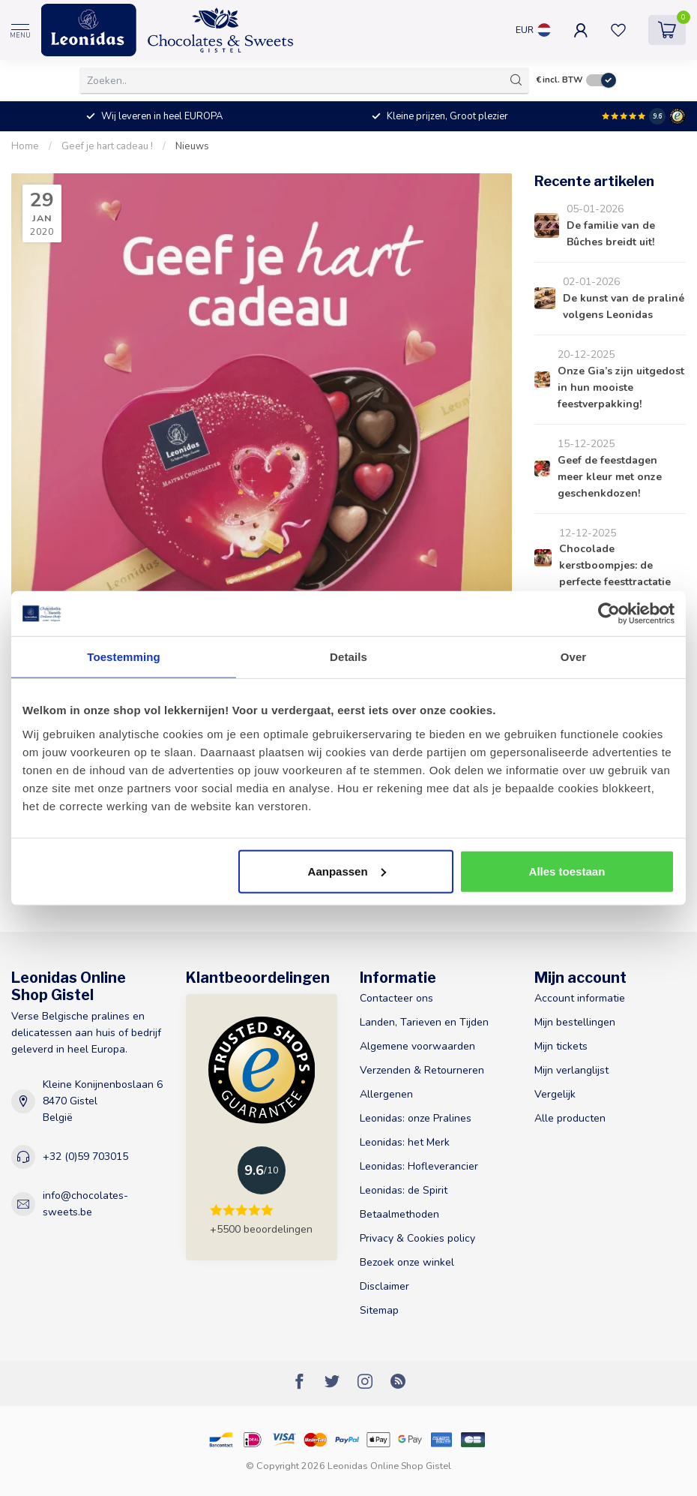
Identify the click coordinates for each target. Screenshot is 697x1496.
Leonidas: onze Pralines (415, 1118)
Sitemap (379, 1310)
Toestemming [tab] (123, 656)
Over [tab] (574, 656)
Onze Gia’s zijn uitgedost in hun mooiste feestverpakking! (621, 387)
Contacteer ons (396, 998)
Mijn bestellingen (574, 1022)
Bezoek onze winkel (407, 1262)
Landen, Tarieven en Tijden (424, 1022)
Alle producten (570, 1118)
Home (25, 146)
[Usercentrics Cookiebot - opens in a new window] (609, 613)
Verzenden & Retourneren (422, 1070)
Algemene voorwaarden (417, 1046)
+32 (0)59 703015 (85, 1156)
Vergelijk (555, 1094)
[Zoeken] (516, 80)
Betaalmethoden (399, 1214)
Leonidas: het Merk (405, 1142)
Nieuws (192, 146)
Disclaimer (384, 1286)
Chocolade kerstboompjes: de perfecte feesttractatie (615, 565)
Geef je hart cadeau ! (107, 146)
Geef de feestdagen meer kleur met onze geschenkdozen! (610, 476)
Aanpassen (347, 870)
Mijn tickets (561, 1046)
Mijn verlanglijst (571, 1070)
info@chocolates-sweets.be (85, 1203)
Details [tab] (348, 656)
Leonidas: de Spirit (403, 1190)
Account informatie (579, 998)
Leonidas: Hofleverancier (419, 1166)
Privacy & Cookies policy (417, 1238)
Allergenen (386, 1094)
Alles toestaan (567, 870)
